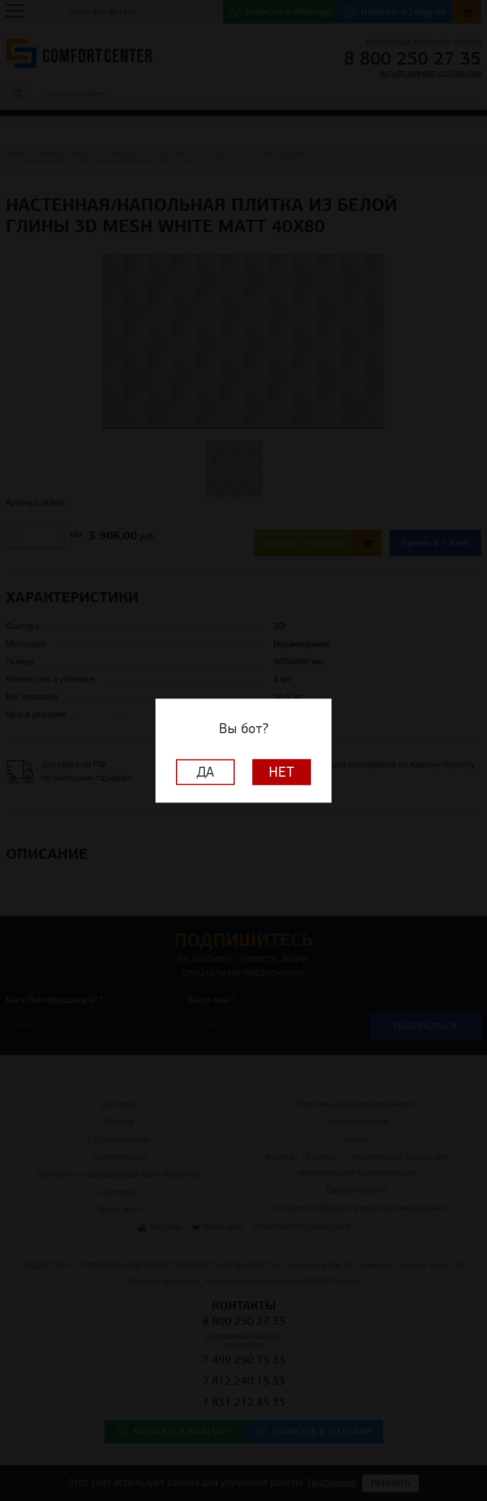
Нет (282, 772)
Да (205, 772)
